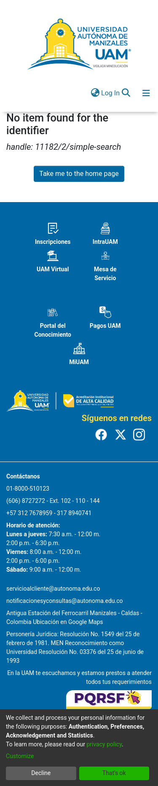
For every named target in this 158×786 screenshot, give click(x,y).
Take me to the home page (79, 174)
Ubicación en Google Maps (68, 622)
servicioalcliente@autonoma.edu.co (53, 588)
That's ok (114, 773)
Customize (20, 756)
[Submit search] (126, 93)
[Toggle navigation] (146, 93)
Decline (41, 773)
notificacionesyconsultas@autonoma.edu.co (64, 600)
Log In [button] (111, 93)
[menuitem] (95, 93)
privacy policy (104, 744)
